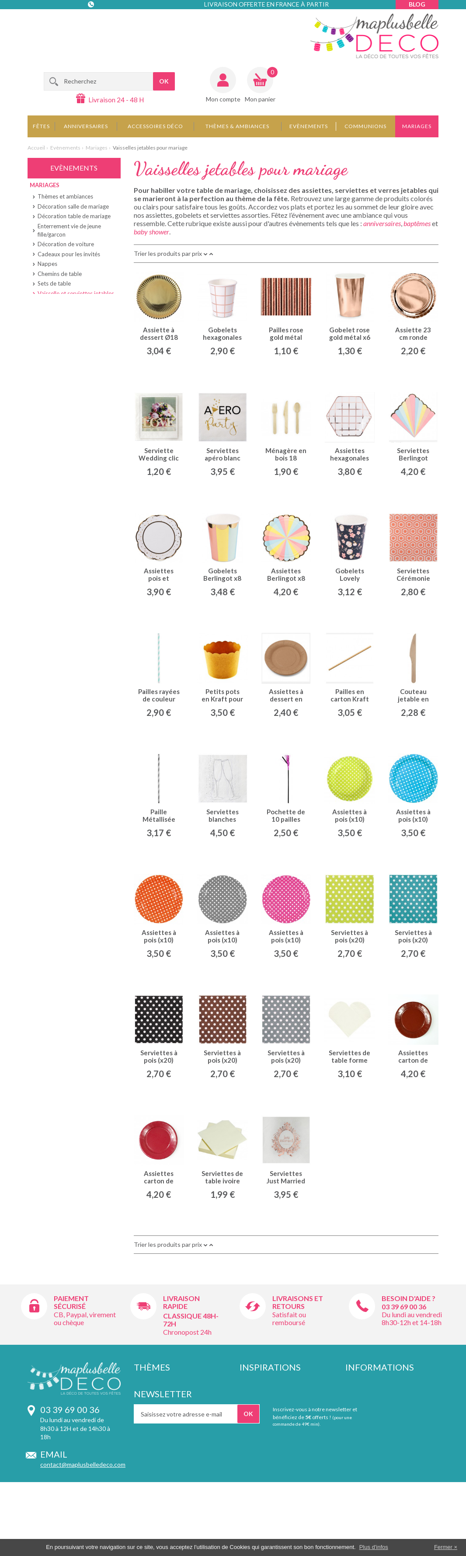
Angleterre (149, 1460)
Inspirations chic (156, 1408)
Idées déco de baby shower (277, 1416)
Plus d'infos (373, 1547)
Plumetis (146, 1434)
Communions (365, 126)
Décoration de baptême (272, 1434)
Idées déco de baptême (272, 1391)
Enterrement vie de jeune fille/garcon (69, 230)
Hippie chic (148, 1382)
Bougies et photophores (68, 313)
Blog (417, 4)
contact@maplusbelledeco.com (82, 1464)
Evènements (308, 126)
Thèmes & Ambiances (237, 126)
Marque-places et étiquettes (74, 303)
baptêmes (417, 223)
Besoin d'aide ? (408, 1298)
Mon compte (223, 99)
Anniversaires (86, 126)
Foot (140, 1416)
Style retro (148, 1399)
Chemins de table (60, 273)
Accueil (36, 147)
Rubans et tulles (58, 323)
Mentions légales (368, 1399)
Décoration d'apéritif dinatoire (281, 1467)
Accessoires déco (155, 126)
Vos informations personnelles (386, 1450)
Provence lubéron (158, 1391)
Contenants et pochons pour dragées (279, 1446)
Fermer (443, 1547)
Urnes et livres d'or (61, 352)
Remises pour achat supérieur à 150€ (388, 1437)
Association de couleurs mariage (284, 1425)
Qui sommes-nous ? (372, 1416)
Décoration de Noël (266, 1458)
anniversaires (382, 223)
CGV (352, 1408)
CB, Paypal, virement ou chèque (85, 1318)
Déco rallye (149, 1425)
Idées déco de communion (275, 1399)
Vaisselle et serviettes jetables (76, 293)
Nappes (47, 263)
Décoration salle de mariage (73, 206)
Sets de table (54, 283)
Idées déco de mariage (270, 1408)
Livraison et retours (372, 1391)
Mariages (416, 126)
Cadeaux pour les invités (69, 254)
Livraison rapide (181, 1302)
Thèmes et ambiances (65, 196)
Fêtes (41, 126)
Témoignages (364, 1425)
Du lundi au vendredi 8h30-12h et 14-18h (412, 1318)
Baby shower (51, 366)
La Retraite (48, 408)
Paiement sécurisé (71, 1302)
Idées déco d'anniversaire (275, 1382)
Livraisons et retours (297, 1302)
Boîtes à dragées (59, 342)
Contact (91, 21)
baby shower (151, 231)
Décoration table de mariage (74, 216)
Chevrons (147, 1442)
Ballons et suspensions (66, 332)
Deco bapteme (52, 380)
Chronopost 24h (187, 1332)
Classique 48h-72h (191, 1320)
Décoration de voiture (66, 244)
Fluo (139, 1451)
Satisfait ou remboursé (289, 1318)
